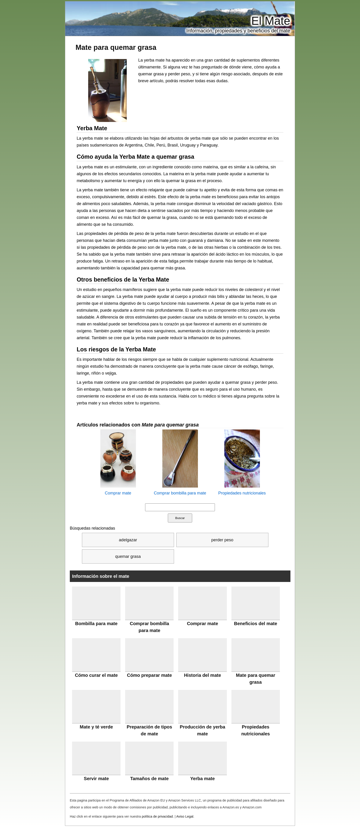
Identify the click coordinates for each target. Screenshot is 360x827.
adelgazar (128, 540)
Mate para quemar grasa (116, 47)
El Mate (270, 20)
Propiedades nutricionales (242, 493)
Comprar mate (118, 493)
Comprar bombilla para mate (180, 493)
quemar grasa (128, 556)
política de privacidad (157, 816)
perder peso (222, 540)
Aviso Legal (184, 816)
